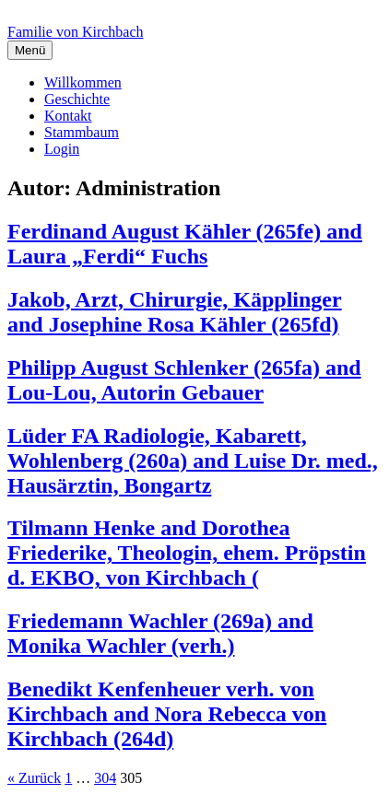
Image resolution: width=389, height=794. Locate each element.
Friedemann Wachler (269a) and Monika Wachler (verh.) (160, 633)
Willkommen (83, 82)
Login (61, 149)
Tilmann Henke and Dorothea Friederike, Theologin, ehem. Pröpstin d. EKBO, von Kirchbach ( (186, 553)
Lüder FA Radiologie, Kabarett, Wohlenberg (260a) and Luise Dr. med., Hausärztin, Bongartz (192, 460)
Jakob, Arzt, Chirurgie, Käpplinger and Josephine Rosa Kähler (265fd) (174, 311)
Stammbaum (81, 132)
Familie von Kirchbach (75, 32)
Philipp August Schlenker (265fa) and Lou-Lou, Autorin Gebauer (184, 380)
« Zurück (34, 778)
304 (105, 778)
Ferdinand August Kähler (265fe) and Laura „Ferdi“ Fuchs (184, 243)
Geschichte (77, 99)
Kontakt (68, 115)
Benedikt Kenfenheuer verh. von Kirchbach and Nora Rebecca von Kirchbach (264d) (166, 714)
